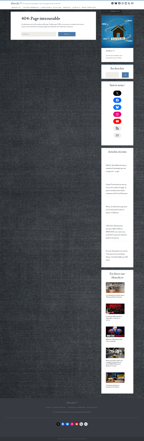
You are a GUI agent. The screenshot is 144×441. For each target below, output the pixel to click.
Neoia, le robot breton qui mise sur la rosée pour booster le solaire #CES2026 (116, 210)
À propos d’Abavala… (59, 407)
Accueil (48, 407)
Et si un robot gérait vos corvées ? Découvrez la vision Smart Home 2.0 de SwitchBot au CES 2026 (117, 255)
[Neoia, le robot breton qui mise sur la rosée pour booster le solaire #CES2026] (117, 202)
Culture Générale (30, 7)
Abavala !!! (16, 3)
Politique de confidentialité (77, 407)
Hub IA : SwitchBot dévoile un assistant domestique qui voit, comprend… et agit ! (116, 168)
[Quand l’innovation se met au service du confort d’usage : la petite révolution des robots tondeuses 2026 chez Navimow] (117, 179)
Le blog (76, 7)
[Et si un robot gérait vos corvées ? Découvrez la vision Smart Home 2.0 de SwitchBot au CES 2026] (117, 246)
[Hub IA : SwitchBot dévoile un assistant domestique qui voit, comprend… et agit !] (117, 160)
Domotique (46, 7)
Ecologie (57, 7)
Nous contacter (89, 7)
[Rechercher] (125, 75)
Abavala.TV (16, 7)
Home (105, 11)
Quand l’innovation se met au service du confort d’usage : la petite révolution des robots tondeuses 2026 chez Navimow (117, 189)
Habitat (66, 7)
